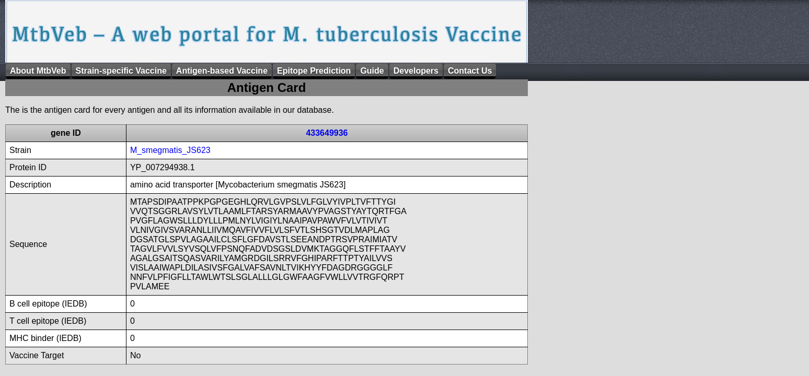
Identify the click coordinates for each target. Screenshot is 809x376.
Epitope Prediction (314, 70)
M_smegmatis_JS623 (170, 150)
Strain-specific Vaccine (121, 70)
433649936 (327, 132)
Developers (416, 70)
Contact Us (470, 70)
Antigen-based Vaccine (222, 70)
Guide (372, 70)
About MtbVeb (38, 70)
